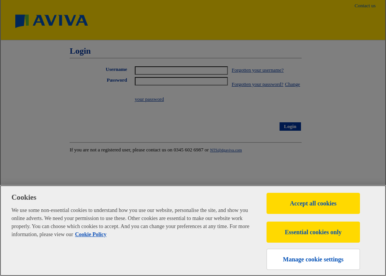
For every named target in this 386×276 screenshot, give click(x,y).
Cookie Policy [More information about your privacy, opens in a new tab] (90, 234)
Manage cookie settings (313, 259)
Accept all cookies (313, 203)
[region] (193, 230)
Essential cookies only (313, 232)
